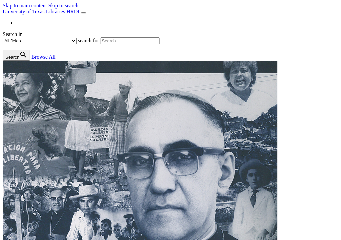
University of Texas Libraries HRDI (41, 11)
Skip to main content (25, 5)
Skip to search (63, 5)
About (22, 23)
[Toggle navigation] (83, 13)
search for (88, 40)
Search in (13, 34)
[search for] (130, 40)
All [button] (43, 57)
